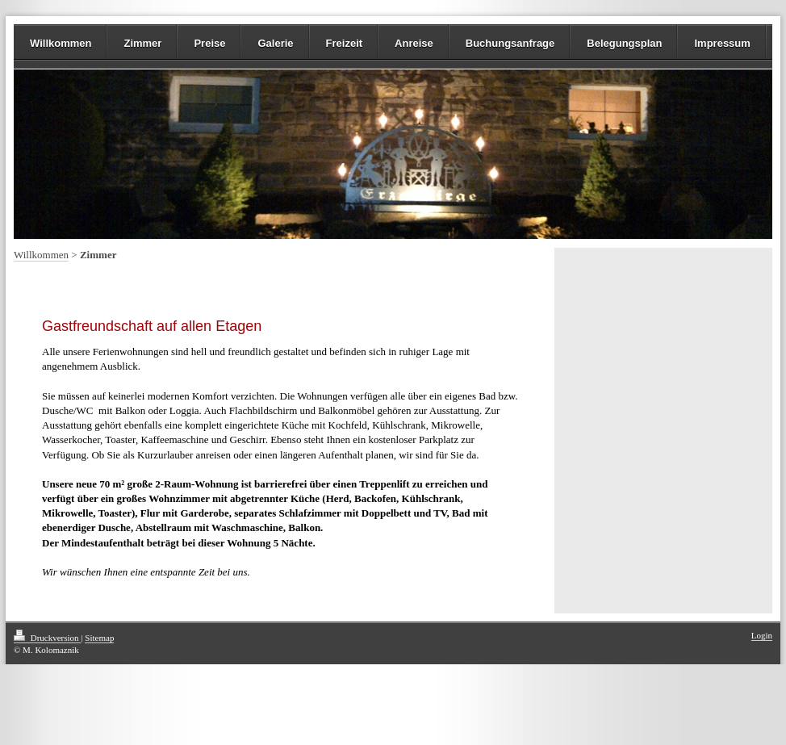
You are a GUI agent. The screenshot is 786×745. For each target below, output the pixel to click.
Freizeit (344, 43)
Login (761, 635)
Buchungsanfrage (510, 43)
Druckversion (47, 637)
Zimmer (142, 43)
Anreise (414, 43)
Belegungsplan (624, 43)
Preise (209, 43)
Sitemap (99, 637)
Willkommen (60, 43)
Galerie (275, 43)
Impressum (722, 43)
